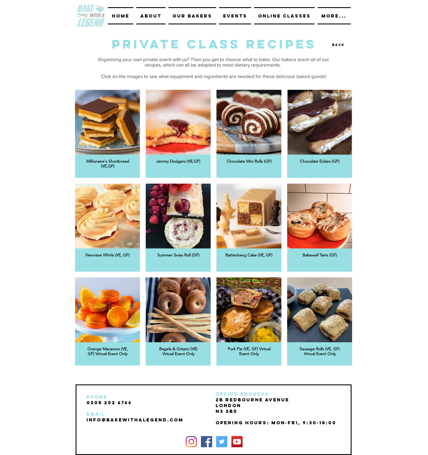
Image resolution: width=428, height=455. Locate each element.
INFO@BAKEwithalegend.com (135, 420)
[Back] (338, 44)
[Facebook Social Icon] (206, 441)
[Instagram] (191, 441)
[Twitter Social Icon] (221, 441)
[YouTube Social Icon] (237, 441)
